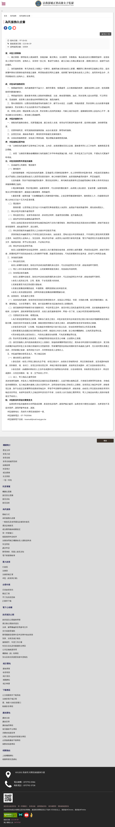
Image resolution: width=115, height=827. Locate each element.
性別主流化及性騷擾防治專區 (14, 646)
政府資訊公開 (8, 614)
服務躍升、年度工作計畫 (12, 642)
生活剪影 (6, 476)
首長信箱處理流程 (10, 461)
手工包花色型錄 (8, 597)
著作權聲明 (52, 806)
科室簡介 (6, 469)
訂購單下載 (6, 601)
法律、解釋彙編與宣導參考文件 (15, 627)
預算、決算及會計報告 (11, 638)
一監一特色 (7, 480)
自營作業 (6, 584)
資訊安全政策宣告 (10, 806)
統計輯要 (6, 683)
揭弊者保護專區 (8, 744)
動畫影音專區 (7, 706)
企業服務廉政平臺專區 (11, 740)
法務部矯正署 (7, 574)
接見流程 (6, 503)
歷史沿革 (6, 450)
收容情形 (6, 672)
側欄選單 (3, 4)
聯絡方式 (6, 514)
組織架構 (6, 465)
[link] (5, 28)
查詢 (111, 3)
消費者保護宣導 (8, 733)
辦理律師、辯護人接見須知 (13, 552)
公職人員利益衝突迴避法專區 (14, 736)
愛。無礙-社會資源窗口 (11, 702)
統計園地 (7, 663)
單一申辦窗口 (7, 533)
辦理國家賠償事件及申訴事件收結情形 (17, 634)
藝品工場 (6, 593)
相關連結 (6, 750)
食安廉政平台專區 (9, 729)
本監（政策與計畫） (10, 578)
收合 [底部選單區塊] (105, 441)
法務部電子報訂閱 (9, 699)
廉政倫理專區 (7, 725)
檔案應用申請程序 (9, 537)
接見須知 (6, 499)
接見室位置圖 (7, 495)
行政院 (5, 567)
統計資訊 (6, 676)
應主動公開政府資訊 (10, 623)
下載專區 (6, 690)
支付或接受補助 (8, 631)
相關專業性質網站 (9, 759)
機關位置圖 (6, 491)
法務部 (5, 571)
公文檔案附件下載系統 (11, 695)
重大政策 (6, 562)
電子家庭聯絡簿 (8, 555)
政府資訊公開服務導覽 (11, 620)
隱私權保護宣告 (63, 806)
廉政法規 (6, 718)
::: (2, 2)
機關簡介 (7, 445)
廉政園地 (6, 713)
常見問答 (6, 544)
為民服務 (13, 16)
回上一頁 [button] (106, 34)
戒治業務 (6, 472)
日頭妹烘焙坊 (7, 590)
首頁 (5, 16)
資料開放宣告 (42, 806)
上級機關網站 (7, 755)
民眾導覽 (6, 486)
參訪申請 (6, 548)
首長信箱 (6, 457)
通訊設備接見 (7, 525)
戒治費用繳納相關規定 (11, 529)
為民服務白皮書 (24, 16)
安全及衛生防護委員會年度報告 (15, 657)
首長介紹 (6, 454)
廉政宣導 (6, 721)
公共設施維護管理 (9, 649)
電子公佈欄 (7, 607)
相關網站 (6, 680)
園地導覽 (6, 668)
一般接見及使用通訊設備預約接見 (15, 522)
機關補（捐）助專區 (10, 653)
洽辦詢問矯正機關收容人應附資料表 (16, 540)
